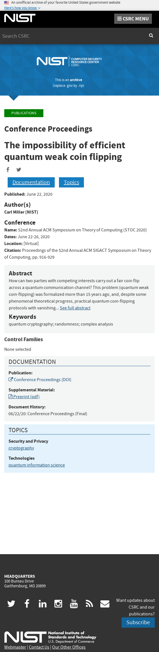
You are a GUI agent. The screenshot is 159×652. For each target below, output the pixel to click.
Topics (71, 182)
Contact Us (39, 647)
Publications (23, 113)
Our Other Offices (69, 647)
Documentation (31, 182)
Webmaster (15, 647)
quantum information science (37, 465)
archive (76, 79)
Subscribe (138, 622)
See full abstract (75, 308)
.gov (69, 85)
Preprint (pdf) (24, 397)
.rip (80, 85)
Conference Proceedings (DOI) (40, 380)
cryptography (21, 448)
